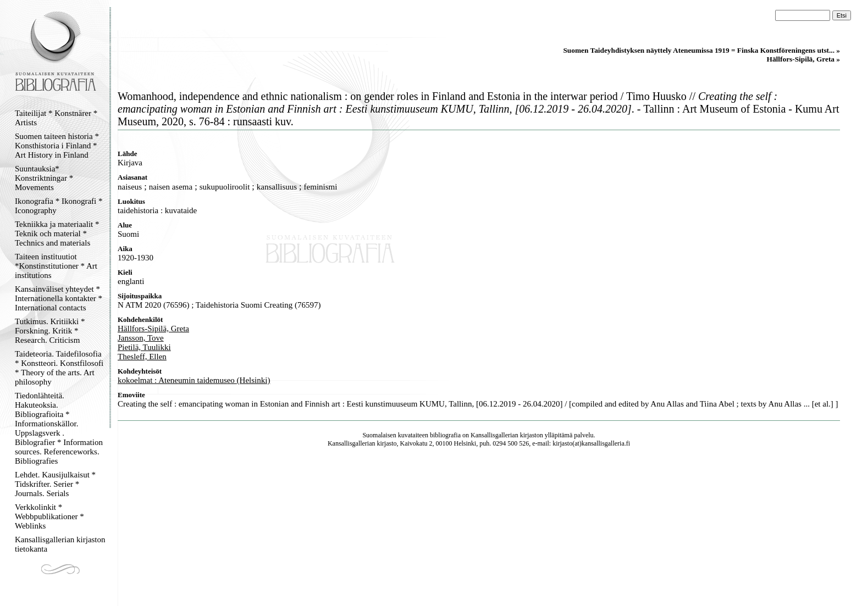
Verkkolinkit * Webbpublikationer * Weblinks (49, 516)
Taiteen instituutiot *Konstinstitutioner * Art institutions (56, 266)
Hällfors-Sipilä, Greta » (803, 59)
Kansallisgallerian (494, 435)
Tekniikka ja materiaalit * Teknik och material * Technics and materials (57, 233)
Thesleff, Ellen (142, 356)
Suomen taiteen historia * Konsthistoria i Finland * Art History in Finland (57, 145)
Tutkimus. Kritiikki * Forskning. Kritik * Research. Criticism (50, 330)
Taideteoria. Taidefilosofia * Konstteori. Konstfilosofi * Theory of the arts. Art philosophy (59, 367)
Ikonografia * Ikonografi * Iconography (59, 206)
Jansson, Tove (141, 337)
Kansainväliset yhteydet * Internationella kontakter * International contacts (58, 298)
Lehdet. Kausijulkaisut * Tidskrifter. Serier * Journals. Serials (55, 484)
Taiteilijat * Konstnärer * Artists (56, 118)
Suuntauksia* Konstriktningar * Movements (44, 178)
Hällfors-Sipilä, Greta (153, 328)
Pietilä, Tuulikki (144, 347)
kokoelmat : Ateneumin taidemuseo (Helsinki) (194, 380)
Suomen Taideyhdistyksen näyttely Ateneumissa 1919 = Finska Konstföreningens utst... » (701, 50)
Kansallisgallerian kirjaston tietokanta (60, 544)
